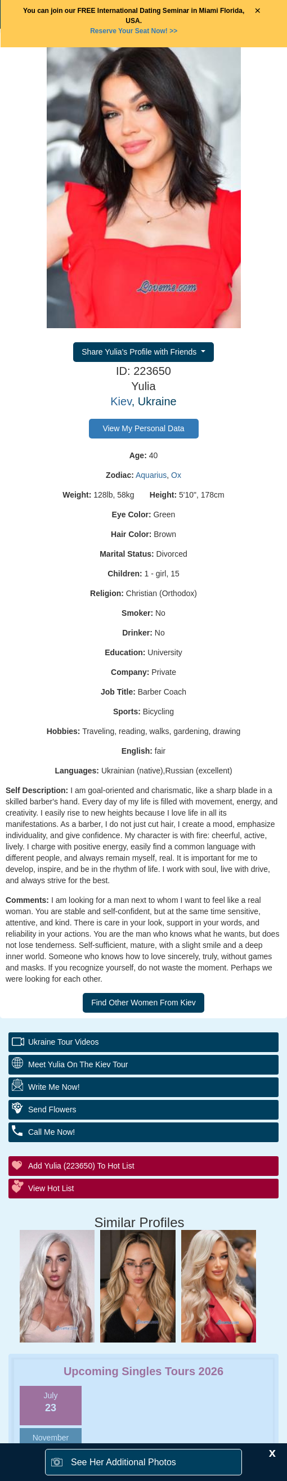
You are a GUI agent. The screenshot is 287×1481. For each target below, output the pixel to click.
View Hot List (51, 1188)
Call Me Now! (51, 1132)
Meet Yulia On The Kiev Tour (78, 1064)
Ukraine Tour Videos (63, 1041)
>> (133, 31)
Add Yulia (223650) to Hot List (81, 1165)
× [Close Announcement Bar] (257, 11)
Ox (176, 475)
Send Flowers (52, 1109)
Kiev (120, 401)
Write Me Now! (54, 1086)
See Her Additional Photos (123, 1462)
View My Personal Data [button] (143, 428)
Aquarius (151, 475)
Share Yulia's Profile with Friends (140, 351)
